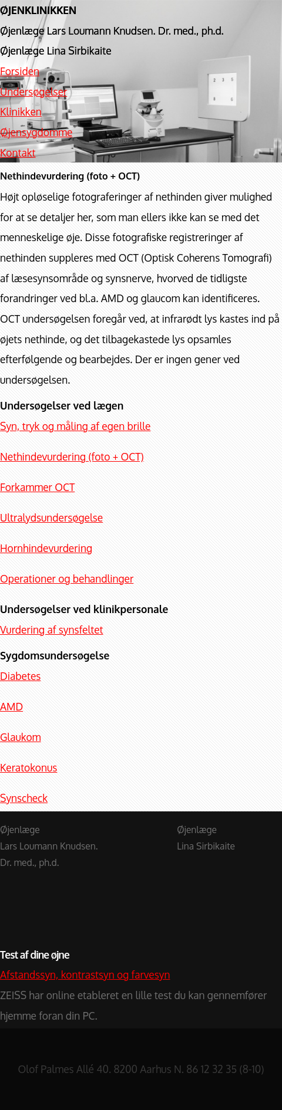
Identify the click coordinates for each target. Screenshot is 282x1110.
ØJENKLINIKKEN (38, 10)
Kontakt (18, 152)
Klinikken (21, 111)
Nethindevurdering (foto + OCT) (72, 456)
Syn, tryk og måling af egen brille (75, 425)
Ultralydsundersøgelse (51, 517)
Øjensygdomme (36, 132)
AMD (11, 706)
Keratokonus (28, 767)
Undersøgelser (33, 91)
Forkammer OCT (37, 486)
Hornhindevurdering (46, 548)
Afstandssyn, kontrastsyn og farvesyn (85, 974)
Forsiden (19, 71)
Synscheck (24, 797)
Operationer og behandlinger (66, 578)
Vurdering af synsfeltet (51, 629)
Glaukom (20, 736)
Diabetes (20, 675)
